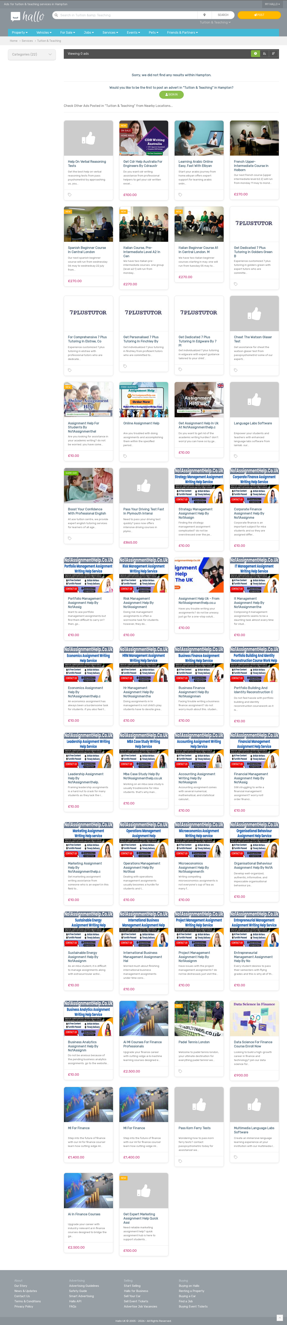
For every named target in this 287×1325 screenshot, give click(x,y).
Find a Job (186, 1301)
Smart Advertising (81, 1296)
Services (27, 41)
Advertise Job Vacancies (140, 1306)
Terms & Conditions (27, 1301)
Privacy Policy (23, 1306)
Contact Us (22, 1296)
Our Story (20, 1286)
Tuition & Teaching (215, 22)
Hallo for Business (136, 1291)
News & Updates (25, 1291)
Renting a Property (191, 1291)
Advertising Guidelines (84, 1286)
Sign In (171, 94)
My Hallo (272, 4)
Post (259, 15)
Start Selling (132, 1286)
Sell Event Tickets (136, 1301)
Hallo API (75, 1301)
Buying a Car (187, 1296)
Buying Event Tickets (193, 1306)
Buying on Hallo (189, 1286)
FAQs (72, 1306)
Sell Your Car (132, 1296)
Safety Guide (78, 1291)
